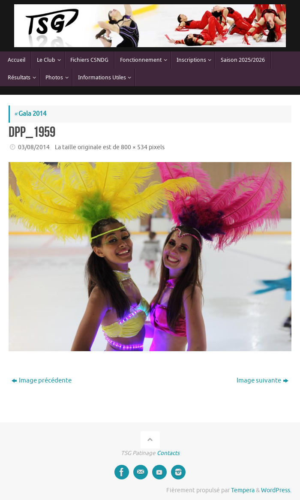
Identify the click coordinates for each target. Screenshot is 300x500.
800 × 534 (134, 147)
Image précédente (42, 381)
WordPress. (276, 490)
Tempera (243, 490)
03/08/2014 (34, 147)
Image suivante (262, 381)
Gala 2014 (30, 114)
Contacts (168, 453)
